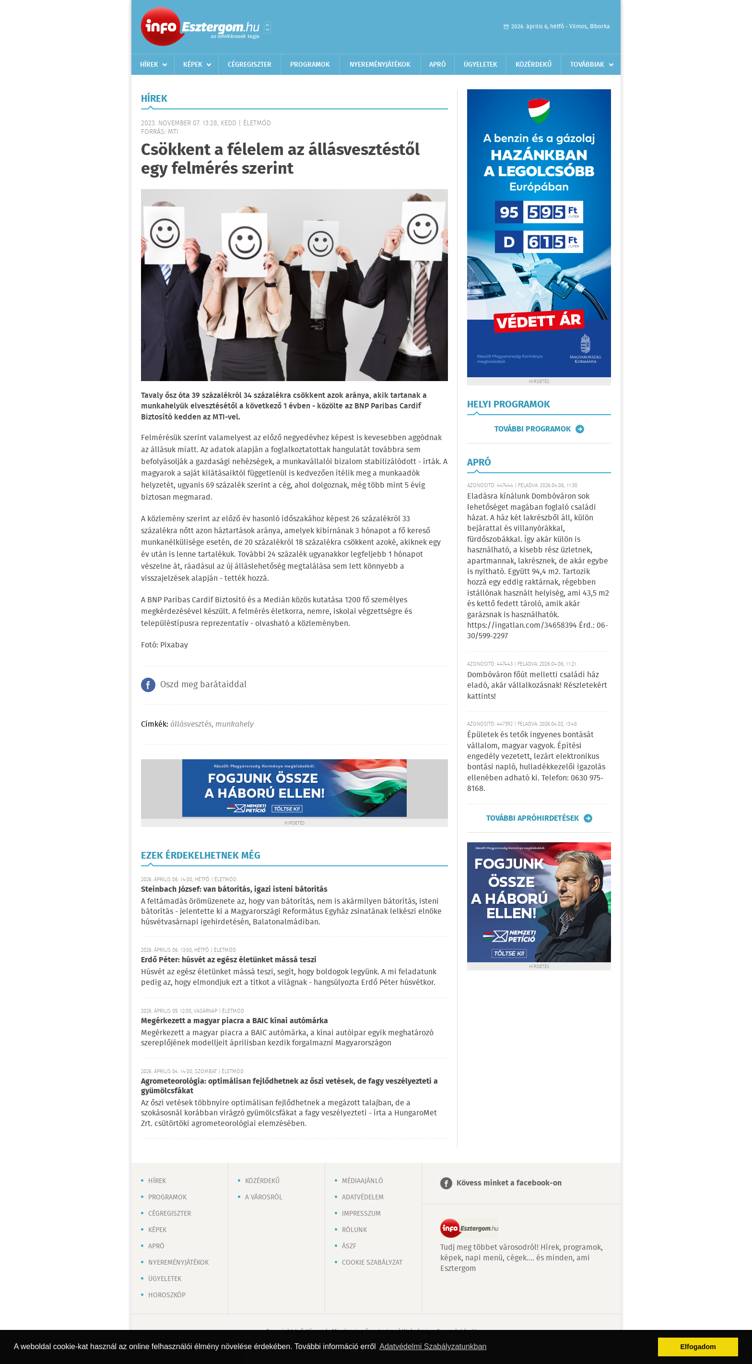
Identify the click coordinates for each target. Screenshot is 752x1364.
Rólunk (354, 1230)
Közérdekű (534, 65)
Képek (192, 65)
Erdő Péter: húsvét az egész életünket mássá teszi (229, 960)
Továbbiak (587, 65)
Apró (437, 65)
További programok (532, 429)
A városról (263, 1197)
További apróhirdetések (532, 818)
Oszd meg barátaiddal (203, 685)
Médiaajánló (362, 1181)
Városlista (267, 27)
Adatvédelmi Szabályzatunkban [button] (432, 1346)
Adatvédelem (363, 1197)
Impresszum (361, 1213)
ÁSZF (349, 1246)
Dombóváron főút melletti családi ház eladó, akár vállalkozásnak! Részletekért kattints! (537, 686)
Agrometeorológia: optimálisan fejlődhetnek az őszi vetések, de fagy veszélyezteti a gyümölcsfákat (289, 1086)
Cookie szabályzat (372, 1262)
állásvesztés (191, 724)
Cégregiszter (249, 65)
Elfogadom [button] (698, 1347)
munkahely (234, 724)
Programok (310, 65)
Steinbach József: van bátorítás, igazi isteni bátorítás (234, 890)
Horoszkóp (167, 1295)
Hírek (149, 65)
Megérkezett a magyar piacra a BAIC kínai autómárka (234, 1021)
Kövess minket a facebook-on (509, 1183)
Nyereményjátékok (380, 65)
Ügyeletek (480, 65)
